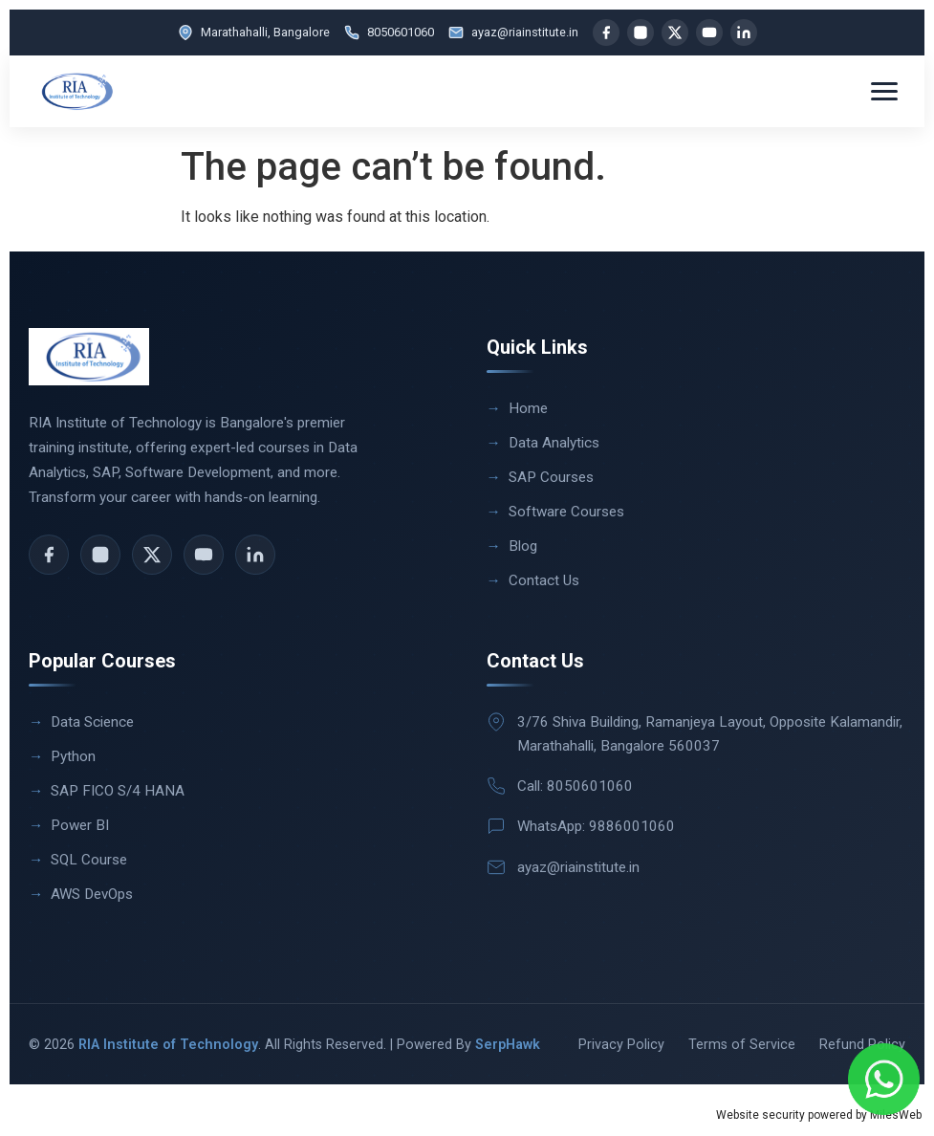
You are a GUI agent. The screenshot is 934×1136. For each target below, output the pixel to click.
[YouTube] (709, 32)
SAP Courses (551, 477)
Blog (523, 546)
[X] (675, 32)
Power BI (80, 825)
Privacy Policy (621, 1045)
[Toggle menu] (884, 91)
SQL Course (89, 859)
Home (528, 408)
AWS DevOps (92, 894)
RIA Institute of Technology (168, 1045)
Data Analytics (554, 442)
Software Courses (566, 511)
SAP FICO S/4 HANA (118, 790)
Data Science (92, 722)
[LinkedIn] (743, 32)
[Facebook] (606, 32)
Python (73, 756)
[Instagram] (640, 32)
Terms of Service (741, 1045)
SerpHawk (507, 1045)
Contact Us (544, 580)
